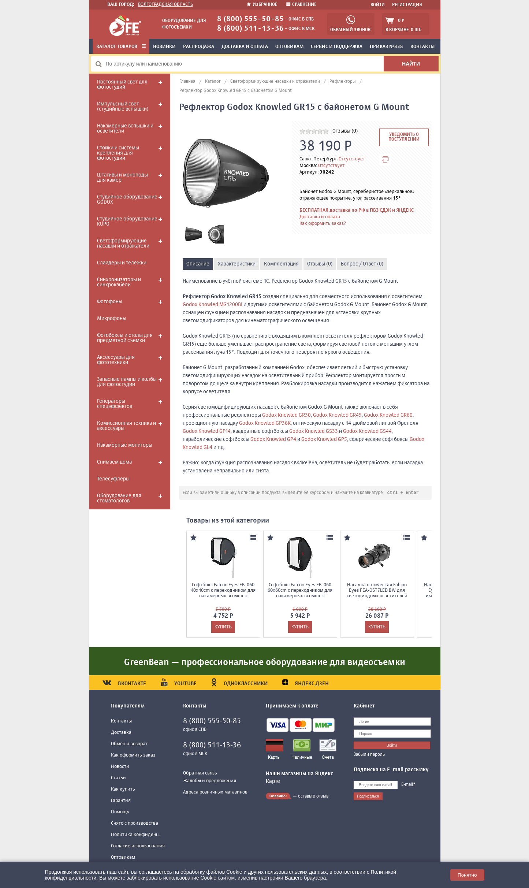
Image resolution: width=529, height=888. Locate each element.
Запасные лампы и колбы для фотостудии (127, 382)
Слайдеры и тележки (121, 262)
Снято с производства (134, 823)
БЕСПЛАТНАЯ (313, 210)
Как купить (123, 789)
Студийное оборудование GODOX (127, 199)
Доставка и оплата (244, 46)
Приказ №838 (386, 46)
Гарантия (121, 801)
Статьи (118, 778)
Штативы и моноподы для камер (122, 177)
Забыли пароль (369, 755)
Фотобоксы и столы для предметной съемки (125, 338)
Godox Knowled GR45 (337, 415)
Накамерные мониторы (124, 445)
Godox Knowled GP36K (265, 423)
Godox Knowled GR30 (286, 415)
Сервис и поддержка (336, 46)
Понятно (467, 875)
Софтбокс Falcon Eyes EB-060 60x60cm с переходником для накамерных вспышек (300, 591)
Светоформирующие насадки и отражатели (123, 243)
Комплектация (281, 264)
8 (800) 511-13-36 (250, 28)
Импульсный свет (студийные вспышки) (122, 106)
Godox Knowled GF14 (207, 431)
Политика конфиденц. (135, 835)
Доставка (121, 733)
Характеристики (237, 264)
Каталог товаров (121, 46)
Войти (377, 5)
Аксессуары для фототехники (116, 360)
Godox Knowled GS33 (313, 431)
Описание (197, 264)
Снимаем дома (114, 462)
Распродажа (198, 46)
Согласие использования (138, 846)
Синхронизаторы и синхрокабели (119, 282)
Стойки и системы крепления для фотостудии (118, 153)
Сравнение (301, 5)
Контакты (121, 721)
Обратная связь (200, 773)
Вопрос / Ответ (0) (362, 264)
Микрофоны (111, 318)
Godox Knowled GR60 (388, 415)
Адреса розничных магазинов (215, 792)
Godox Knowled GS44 (367, 431)
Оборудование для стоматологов (119, 498)
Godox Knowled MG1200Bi (212, 304)
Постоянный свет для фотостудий (122, 84)
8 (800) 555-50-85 (250, 19)
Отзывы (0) (345, 131)
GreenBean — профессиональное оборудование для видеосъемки (264, 662)
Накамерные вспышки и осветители (125, 128)
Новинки (164, 46)
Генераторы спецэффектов (114, 404)
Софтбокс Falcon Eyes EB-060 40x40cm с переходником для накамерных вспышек (223, 591)
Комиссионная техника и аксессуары (126, 426)
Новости (120, 767)
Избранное (263, 5)
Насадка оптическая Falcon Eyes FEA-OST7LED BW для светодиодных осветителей (377, 591)
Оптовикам (289, 46)
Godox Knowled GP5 (324, 439)
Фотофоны (109, 301)
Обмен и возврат (129, 744)
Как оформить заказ (133, 755)
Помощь (120, 812)
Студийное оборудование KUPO (127, 221)
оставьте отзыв (313, 797)
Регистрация (407, 5)
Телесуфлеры (113, 479)
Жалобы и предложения (209, 781)
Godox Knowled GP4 (273, 439)
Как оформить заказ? (322, 223)
